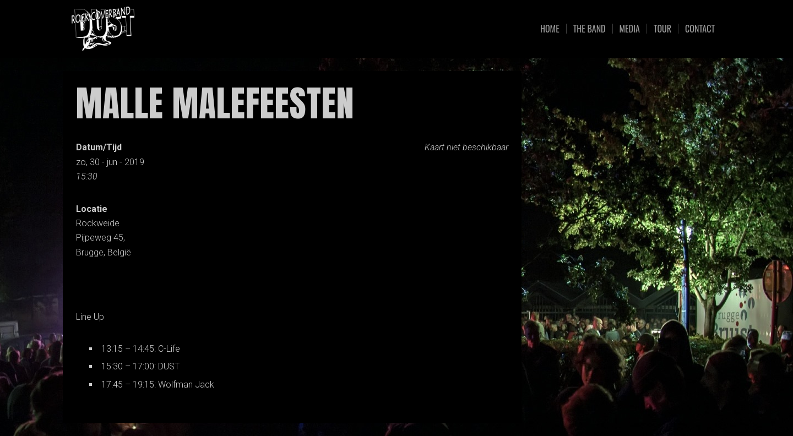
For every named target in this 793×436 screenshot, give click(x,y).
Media (630, 29)
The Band (589, 29)
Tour (662, 29)
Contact (700, 29)
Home (550, 29)
